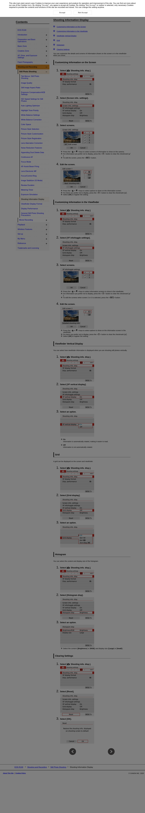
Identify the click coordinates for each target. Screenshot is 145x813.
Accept (45, 5)
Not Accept (90, 5)
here (30, 5)
